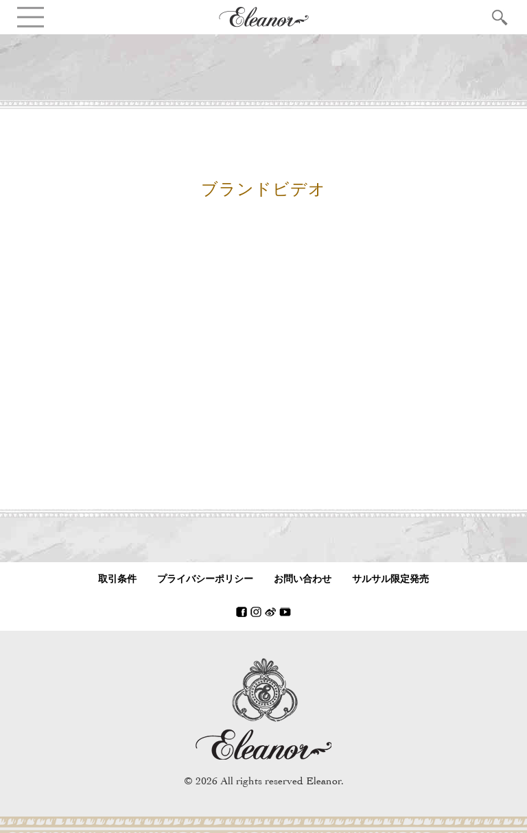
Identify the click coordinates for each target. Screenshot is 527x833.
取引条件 (117, 579)
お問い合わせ (302, 579)
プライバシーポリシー (205, 579)
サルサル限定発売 (390, 579)
